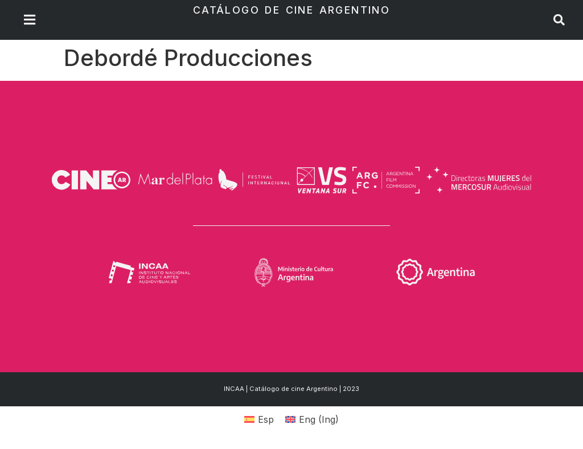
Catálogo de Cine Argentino (291, 10)
